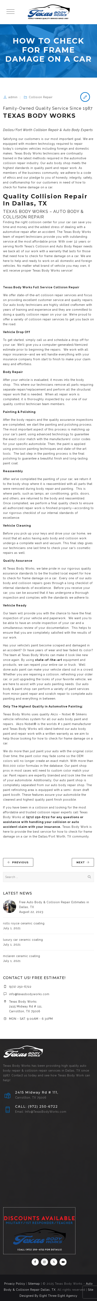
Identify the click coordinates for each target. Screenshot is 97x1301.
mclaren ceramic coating (21, 956)
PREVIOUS (18, 862)
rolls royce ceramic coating (24, 923)
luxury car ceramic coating (23, 939)
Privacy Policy (14, 1283)
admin (13, 97)
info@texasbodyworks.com (29, 994)
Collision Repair (41, 97)
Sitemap (34, 1283)
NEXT (83, 862)
